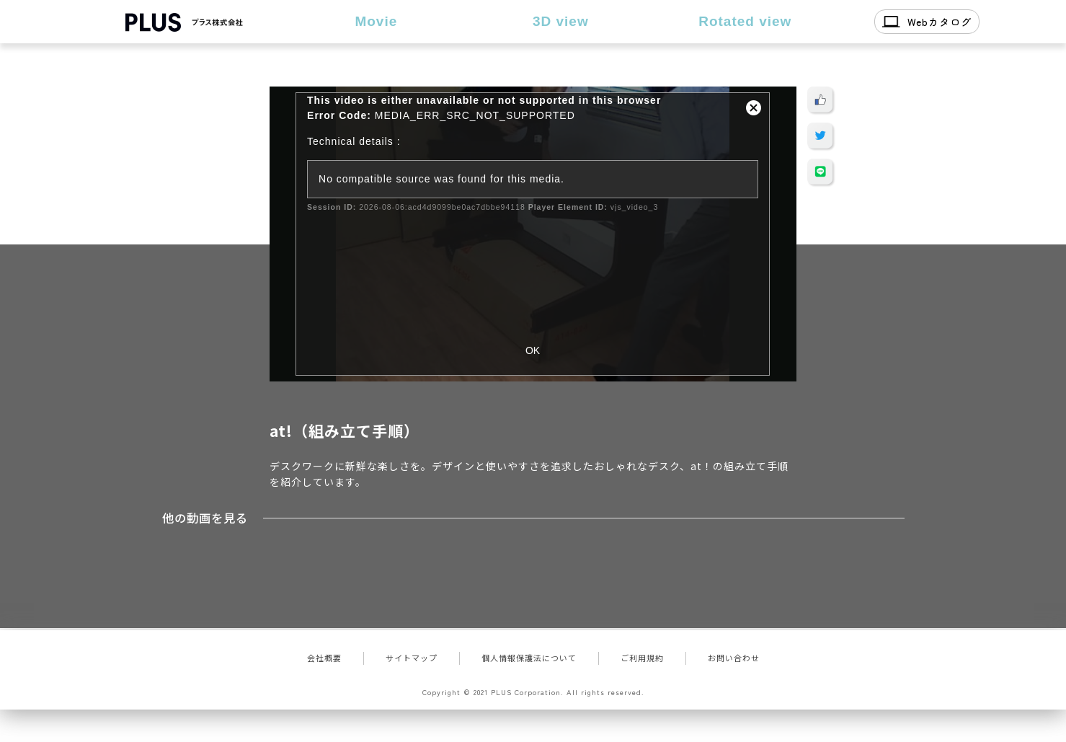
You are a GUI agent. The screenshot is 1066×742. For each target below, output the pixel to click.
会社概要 (324, 657)
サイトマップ (411, 657)
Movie (376, 21)
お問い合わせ (734, 657)
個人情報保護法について (529, 657)
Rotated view (744, 21)
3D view (561, 21)
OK (532, 350)
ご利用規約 (642, 657)
